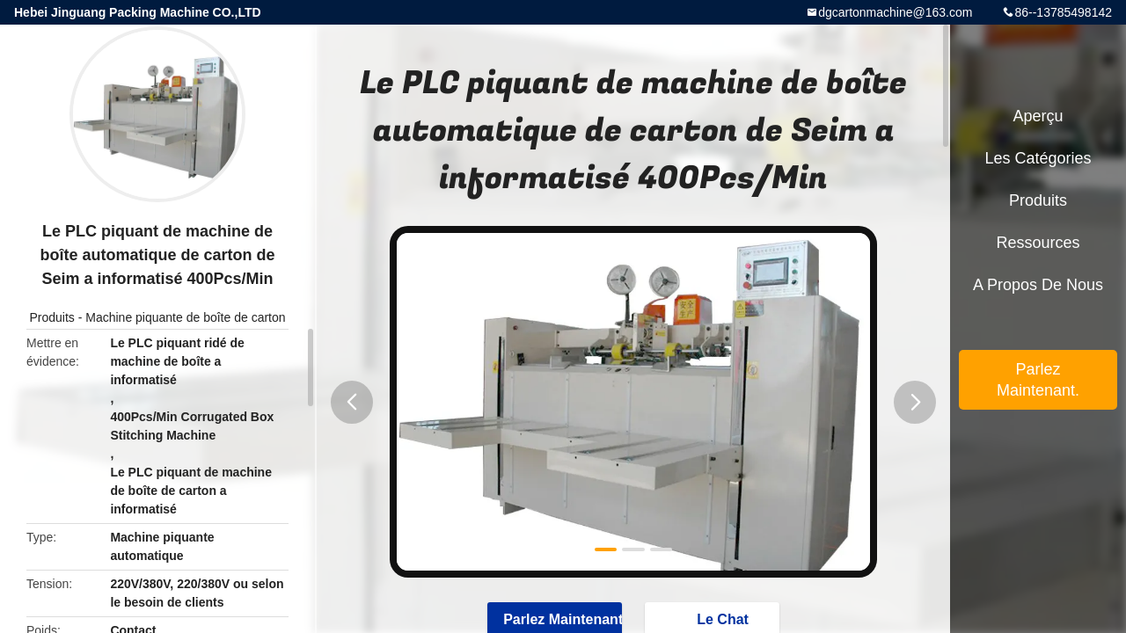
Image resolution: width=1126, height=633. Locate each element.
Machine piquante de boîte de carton (185, 317)
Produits (51, 317)
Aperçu (1038, 116)
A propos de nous (1038, 285)
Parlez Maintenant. (1038, 379)
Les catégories (1037, 158)
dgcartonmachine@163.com (895, 12)
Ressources (1037, 242)
